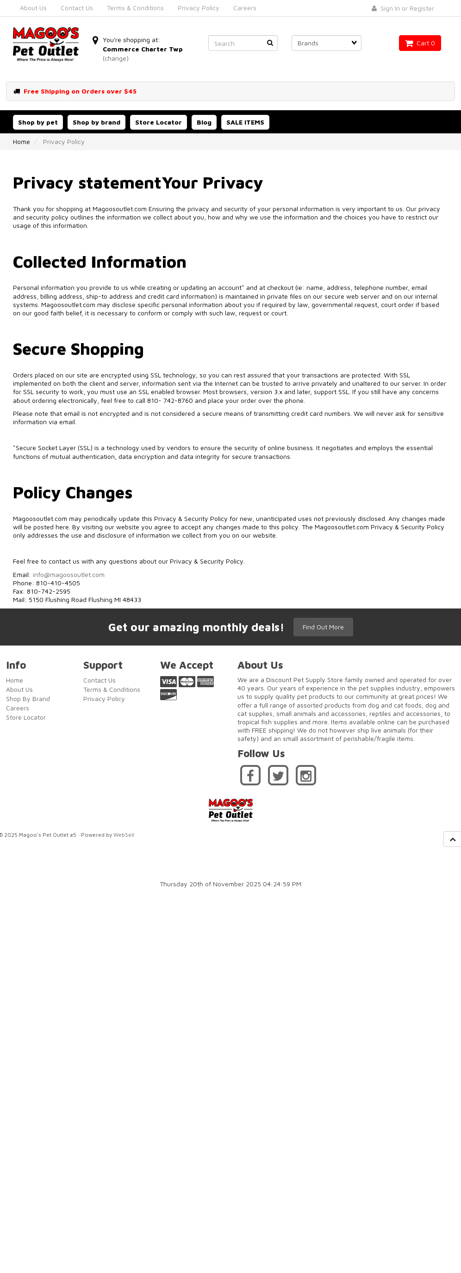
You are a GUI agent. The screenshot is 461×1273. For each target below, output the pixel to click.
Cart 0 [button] (420, 43)
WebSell (123, 835)
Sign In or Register (403, 8)
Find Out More (323, 627)
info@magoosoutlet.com (69, 574)
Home (21, 141)
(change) (116, 58)
